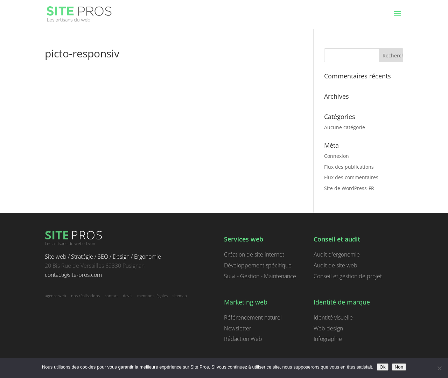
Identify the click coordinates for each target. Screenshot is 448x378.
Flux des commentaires (351, 177)
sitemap (180, 295)
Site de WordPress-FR (349, 188)
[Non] (439, 368)
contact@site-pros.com (73, 275)
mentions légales (152, 295)
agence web (55, 295)
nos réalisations (85, 295)
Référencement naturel (253, 317)
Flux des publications (349, 166)
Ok (383, 367)
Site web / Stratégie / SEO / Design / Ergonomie (103, 256)
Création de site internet (254, 254)
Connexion (336, 156)
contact (111, 295)
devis (127, 295)
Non (399, 367)
